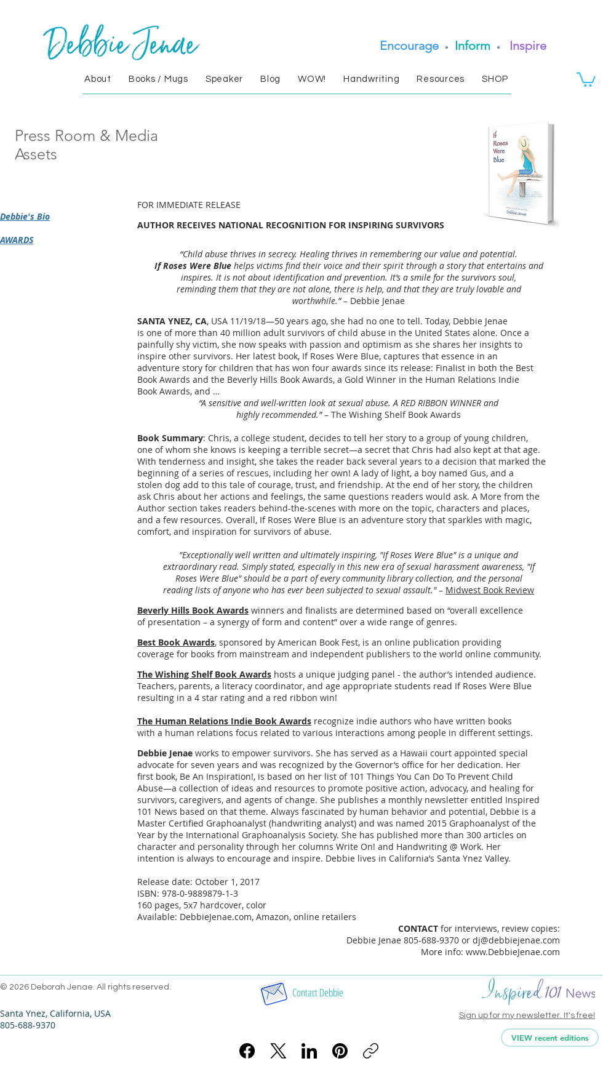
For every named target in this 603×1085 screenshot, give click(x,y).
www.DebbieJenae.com (513, 952)
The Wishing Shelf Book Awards (204, 674)
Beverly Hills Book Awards (193, 610)
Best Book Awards (176, 642)
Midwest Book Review (489, 590)
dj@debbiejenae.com (516, 940)
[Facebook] (247, 1051)
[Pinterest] (340, 1051)
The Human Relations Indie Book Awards (224, 721)
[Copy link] (370, 1051)
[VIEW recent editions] (550, 1037)
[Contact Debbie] (317, 992)
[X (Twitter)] (278, 1051)
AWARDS (16, 240)
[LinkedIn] (309, 1051)
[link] (586, 79)
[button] (98, 79)
